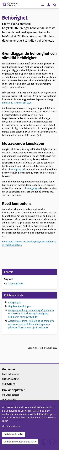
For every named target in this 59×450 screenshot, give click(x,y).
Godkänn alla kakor (13, 434)
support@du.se (15, 283)
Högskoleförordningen (19, 306)
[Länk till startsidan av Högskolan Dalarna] (10, 3)
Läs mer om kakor (11, 426)
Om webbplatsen (10, 395)
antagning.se (17, 169)
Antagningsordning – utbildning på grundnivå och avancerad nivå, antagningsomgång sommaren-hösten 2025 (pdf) (31, 313)
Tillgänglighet (9, 399)
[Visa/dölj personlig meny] (48, 4)
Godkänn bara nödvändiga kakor (20, 441)
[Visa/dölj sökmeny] (54, 4)
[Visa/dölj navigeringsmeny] (42, 4)
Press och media (10, 374)
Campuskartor (9, 383)
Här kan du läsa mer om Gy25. (17, 102)
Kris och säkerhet (10, 379)
